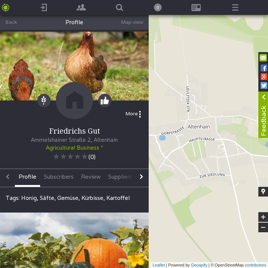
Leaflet (158, 265)
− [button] (263, 227)
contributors (255, 265)
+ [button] (263, 217)
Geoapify (199, 265)
